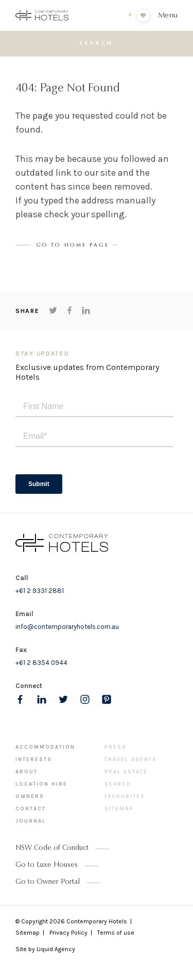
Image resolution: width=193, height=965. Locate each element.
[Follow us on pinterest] (106, 699)
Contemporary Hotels (96, 921)
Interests (33, 759)
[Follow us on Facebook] (20, 699)
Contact (30, 809)
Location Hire (41, 784)
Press (115, 747)
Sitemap (118, 809)
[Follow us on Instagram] (85, 699)
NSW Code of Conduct (52, 848)
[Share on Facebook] (69, 310)
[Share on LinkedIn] (86, 310)
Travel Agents (130, 759)
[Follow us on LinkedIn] (41, 699)
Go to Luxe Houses (46, 865)
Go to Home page (73, 245)
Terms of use (115, 932)
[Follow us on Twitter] (63, 699)
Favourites (124, 796)
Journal (30, 821)
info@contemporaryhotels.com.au (67, 626)
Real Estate (126, 772)
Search (117, 784)
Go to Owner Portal (47, 882)
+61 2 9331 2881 (39, 591)
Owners (29, 796)
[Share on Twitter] (53, 310)
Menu (168, 16)
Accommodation (45, 747)
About (26, 772)
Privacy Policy (68, 932)
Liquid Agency (56, 949)
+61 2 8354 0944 (41, 662)
